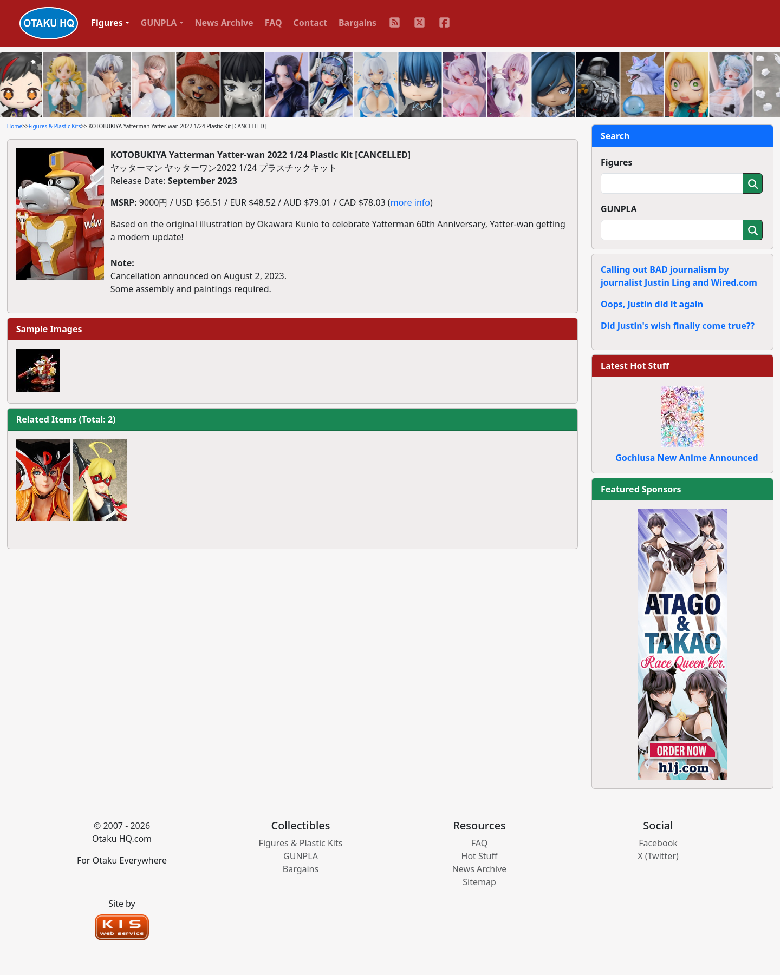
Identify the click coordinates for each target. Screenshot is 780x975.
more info (410, 202)
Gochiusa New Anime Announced (686, 458)
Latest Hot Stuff (635, 366)
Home (14, 126)
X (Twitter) (658, 856)
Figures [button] (107, 23)
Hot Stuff (479, 856)
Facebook (658, 843)
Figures (617, 162)
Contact (310, 23)
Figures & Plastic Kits (55, 126)
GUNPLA (619, 209)
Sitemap (479, 882)
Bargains (357, 23)
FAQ (273, 23)
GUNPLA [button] (159, 23)
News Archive (224, 23)
